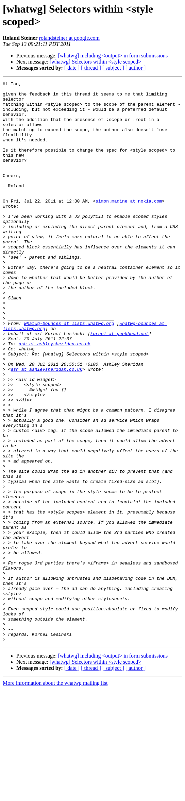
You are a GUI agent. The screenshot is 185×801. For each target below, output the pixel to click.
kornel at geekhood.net (119, 384)
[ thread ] (91, 68)
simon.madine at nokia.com (129, 225)
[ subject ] (113, 68)
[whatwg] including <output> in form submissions (113, 55)
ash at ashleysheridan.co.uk (54, 397)
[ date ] (72, 68)
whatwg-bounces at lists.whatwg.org (69, 372)
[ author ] (135, 68)
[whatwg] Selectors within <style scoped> (95, 62)
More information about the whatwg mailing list (55, 795)
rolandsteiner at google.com (69, 38)
